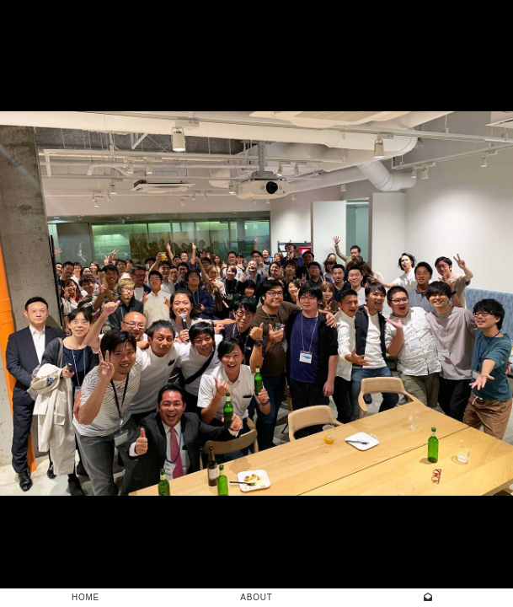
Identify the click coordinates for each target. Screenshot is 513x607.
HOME (85, 597)
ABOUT (256, 597)
